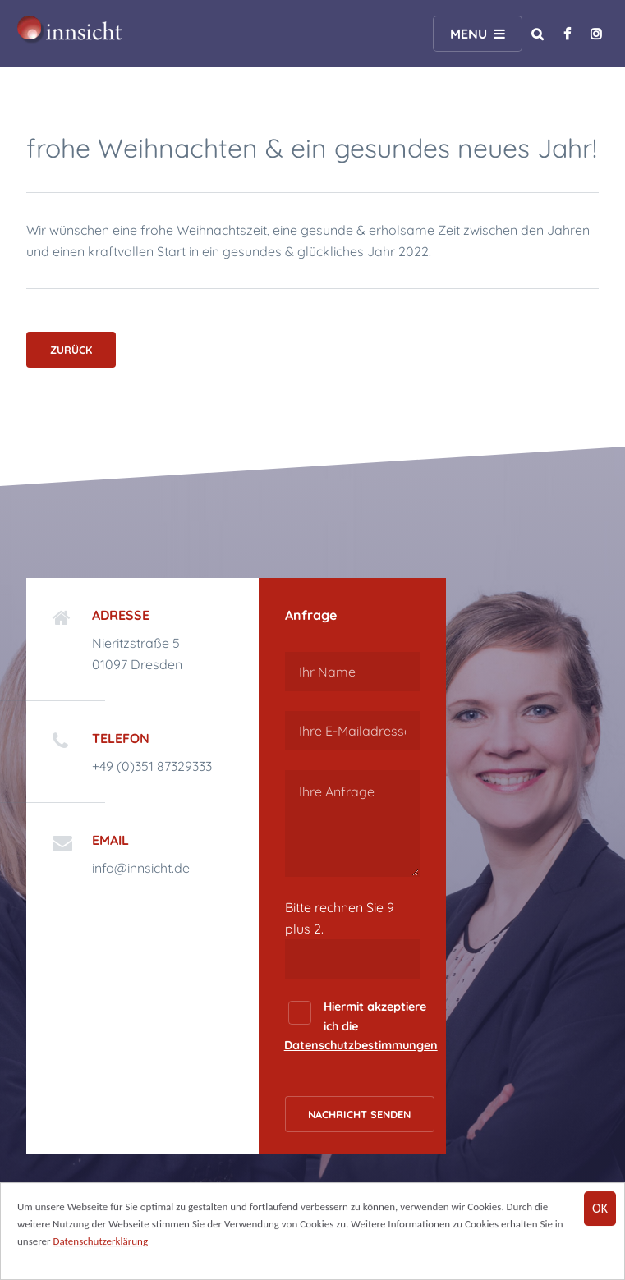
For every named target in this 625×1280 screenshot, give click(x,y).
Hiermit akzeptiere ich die (361, 1026)
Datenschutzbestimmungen (361, 1045)
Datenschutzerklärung (101, 1242)
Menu (468, 33)
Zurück (71, 349)
